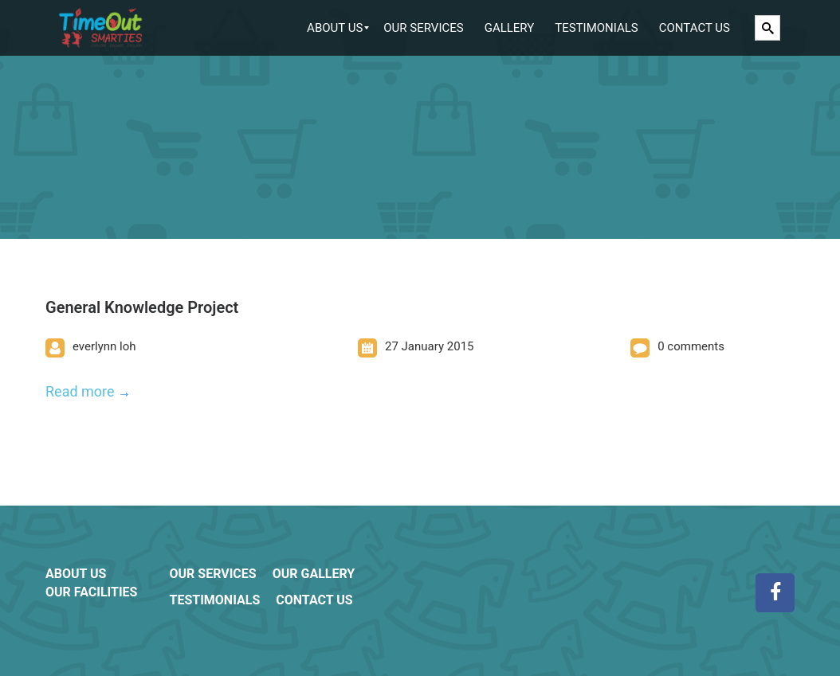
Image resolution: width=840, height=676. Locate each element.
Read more (80, 391)
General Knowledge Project (141, 307)
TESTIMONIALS (214, 600)
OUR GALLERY (314, 573)
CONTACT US (314, 600)
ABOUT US (75, 573)
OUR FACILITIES (91, 592)
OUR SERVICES (212, 573)
